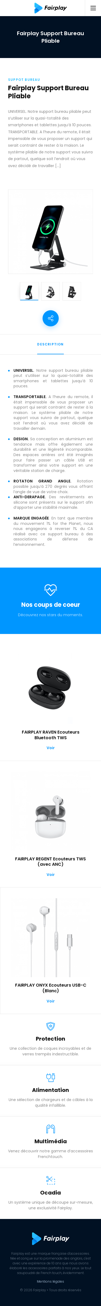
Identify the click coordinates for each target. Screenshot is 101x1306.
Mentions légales (50, 1281)
